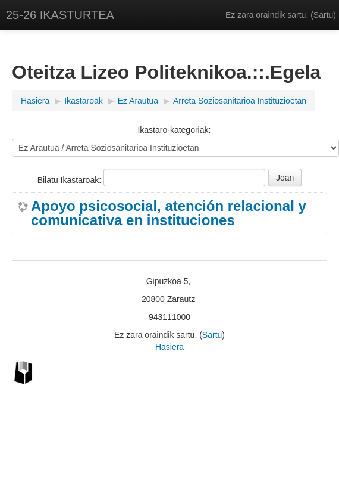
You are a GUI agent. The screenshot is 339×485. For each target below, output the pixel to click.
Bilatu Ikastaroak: (70, 180)
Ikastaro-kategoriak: (174, 130)
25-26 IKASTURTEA (60, 14)
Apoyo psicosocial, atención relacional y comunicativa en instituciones (168, 213)
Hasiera (169, 347)
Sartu (323, 15)
